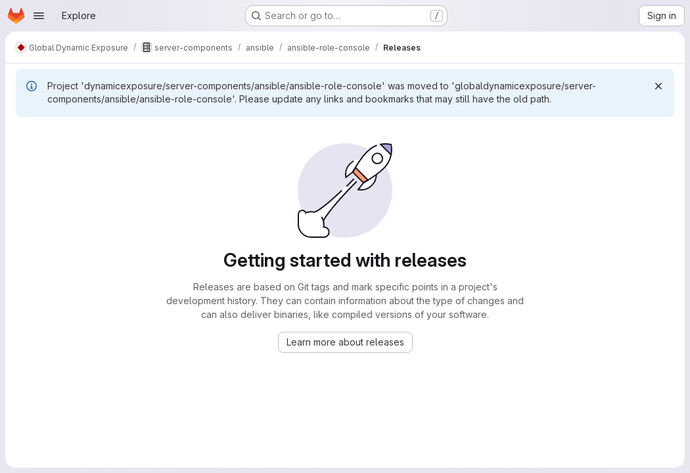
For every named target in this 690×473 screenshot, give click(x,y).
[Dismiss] (658, 86)
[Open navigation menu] (38, 15)
